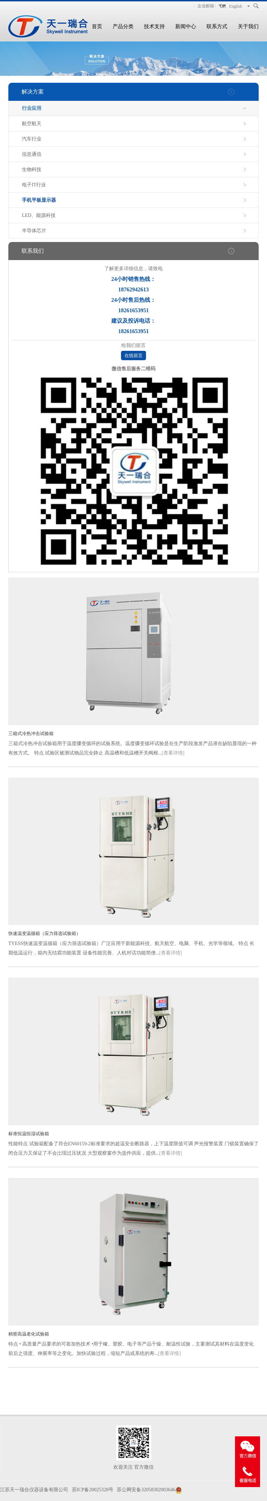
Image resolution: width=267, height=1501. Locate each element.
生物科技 (31, 169)
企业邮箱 (205, 5)
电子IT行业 (34, 184)
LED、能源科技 (39, 215)
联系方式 (217, 26)
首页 (97, 26)
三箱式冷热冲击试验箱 (31, 733)
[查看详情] (173, 753)
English (235, 6)
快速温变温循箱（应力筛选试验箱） (44, 933)
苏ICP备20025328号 (93, 1489)
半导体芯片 (34, 230)
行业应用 (31, 108)
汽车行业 (31, 139)
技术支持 (154, 26)
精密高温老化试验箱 (28, 1334)
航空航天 (31, 123)
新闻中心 (185, 26)
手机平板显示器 (39, 200)
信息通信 (31, 154)
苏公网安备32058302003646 (146, 1489)
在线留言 (133, 355)
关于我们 (248, 26)
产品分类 (123, 26)
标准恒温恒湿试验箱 (28, 1133)
